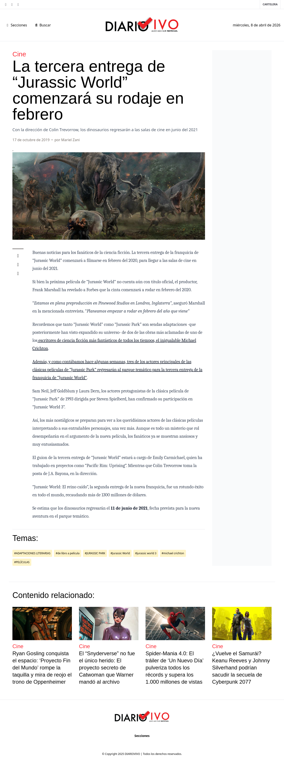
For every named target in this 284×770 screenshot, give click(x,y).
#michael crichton (173, 553)
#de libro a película (67, 553)
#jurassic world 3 (145, 553)
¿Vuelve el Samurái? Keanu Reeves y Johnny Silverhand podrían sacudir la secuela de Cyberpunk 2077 (241, 667)
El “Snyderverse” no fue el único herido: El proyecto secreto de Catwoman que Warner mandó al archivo (107, 667)
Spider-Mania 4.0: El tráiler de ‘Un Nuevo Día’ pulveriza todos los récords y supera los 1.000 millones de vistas (174, 667)
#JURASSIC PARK (95, 553)
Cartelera (270, 4)
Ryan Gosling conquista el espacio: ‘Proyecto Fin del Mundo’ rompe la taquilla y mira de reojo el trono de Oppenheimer (42, 667)
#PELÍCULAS (22, 562)
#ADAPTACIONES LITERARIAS (32, 553)
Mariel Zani (70, 139)
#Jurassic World (120, 553)
